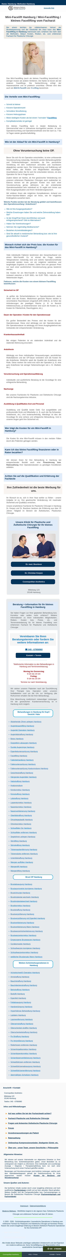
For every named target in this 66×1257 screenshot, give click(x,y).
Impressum (24, 1206)
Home (4, 4)
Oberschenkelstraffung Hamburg (24, 1032)
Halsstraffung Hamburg (20, 781)
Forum (11, 1128)
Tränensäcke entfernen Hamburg (24, 854)
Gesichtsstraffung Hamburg (22, 773)
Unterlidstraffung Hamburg (21, 858)
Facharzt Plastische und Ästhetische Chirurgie (28, 1118)
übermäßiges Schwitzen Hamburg (24, 1075)
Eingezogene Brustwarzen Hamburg (25, 940)
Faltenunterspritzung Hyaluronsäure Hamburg (29, 768)
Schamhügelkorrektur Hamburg (23, 1049)
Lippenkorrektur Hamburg (21, 803)
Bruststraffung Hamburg (20, 910)
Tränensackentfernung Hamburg (24, 850)
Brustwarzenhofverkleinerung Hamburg (27, 931)
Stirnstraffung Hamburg (20, 845)
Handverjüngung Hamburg (21, 1007)
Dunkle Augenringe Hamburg (22, 747)
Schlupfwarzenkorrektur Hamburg (24, 952)
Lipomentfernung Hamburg (22, 1019)
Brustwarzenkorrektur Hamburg (23, 935)
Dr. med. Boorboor (34, 564)
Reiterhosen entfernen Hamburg (24, 1045)
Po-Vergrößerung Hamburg (22, 1041)
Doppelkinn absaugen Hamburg (24, 743)
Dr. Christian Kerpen (34, 573)
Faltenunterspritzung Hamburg (23, 764)
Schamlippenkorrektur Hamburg (24, 1053)
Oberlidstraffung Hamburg (21, 815)
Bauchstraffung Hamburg (21, 981)
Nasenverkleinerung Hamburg (23, 811)
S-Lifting (35, 88)
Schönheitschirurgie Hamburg (14, 1237)
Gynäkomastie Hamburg (20, 944)
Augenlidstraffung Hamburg (22, 734)
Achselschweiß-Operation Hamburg (25, 973)
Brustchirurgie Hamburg (20, 893)
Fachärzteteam (20, 1190)
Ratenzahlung (14, 1138)
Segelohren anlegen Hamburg (23, 837)
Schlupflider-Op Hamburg (21, 828)
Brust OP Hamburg (33, 877)
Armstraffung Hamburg (20, 977)
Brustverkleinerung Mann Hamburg (25, 927)
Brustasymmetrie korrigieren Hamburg (26, 889)
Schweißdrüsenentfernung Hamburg (25, 1071)
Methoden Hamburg (26, 4)
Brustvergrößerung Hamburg (22, 914)
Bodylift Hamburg (18, 994)
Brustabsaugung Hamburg (21, 884)
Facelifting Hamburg (19, 756)
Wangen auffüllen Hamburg (22, 862)
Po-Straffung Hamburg (20, 1036)
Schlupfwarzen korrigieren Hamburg (25, 948)
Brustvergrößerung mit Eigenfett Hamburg (28, 918)
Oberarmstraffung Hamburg (22, 1024)
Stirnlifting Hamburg (19, 841)
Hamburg (12, 4)
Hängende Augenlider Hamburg (23, 777)
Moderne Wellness (9, 1211)
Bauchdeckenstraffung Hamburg (24, 985)
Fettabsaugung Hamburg (21, 1002)
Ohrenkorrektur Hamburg (21, 824)
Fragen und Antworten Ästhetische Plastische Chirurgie (32, 1123)
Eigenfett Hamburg (18, 998)
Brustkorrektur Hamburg (20, 906)
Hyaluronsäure (17, 786)
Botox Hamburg (17, 739)
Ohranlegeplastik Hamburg (22, 820)
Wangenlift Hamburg (19, 867)
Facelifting (52, 118)
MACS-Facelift (20, 88)
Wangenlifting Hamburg (20, 871)
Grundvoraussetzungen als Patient (23, 1133)
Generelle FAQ (49, 8)
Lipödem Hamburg (18, 1015)
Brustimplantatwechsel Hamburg (24, 901)
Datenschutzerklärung (38, 1206)
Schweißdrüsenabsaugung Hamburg (26, 1066)
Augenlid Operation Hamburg (22, 730)
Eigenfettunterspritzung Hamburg (24, 751)
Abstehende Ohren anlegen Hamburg (26, 722)
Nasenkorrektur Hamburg (21, 807)
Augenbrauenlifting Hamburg (22, 726)
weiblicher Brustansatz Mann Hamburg (26, 957)
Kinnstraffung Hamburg (20, 794)
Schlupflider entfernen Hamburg (24, 832)
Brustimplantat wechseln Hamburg (25, 897)
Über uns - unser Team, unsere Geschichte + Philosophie (33, 1148)
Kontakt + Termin (33, 655)
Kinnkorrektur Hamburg (20, 790)
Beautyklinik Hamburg (12, 1232)
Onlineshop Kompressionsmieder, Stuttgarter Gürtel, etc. (33, 1143)
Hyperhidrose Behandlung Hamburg (25, 1011)
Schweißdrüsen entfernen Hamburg (25, 1062)
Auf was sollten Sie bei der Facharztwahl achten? (29, 1113)
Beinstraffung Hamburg (20, 990)
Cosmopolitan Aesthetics (34, 582)
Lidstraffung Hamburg (19, 798)
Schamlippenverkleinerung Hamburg (25, 1058)
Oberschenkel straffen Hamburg (24, 1028)
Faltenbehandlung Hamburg (22, 760)
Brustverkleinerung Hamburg (22, 923)
